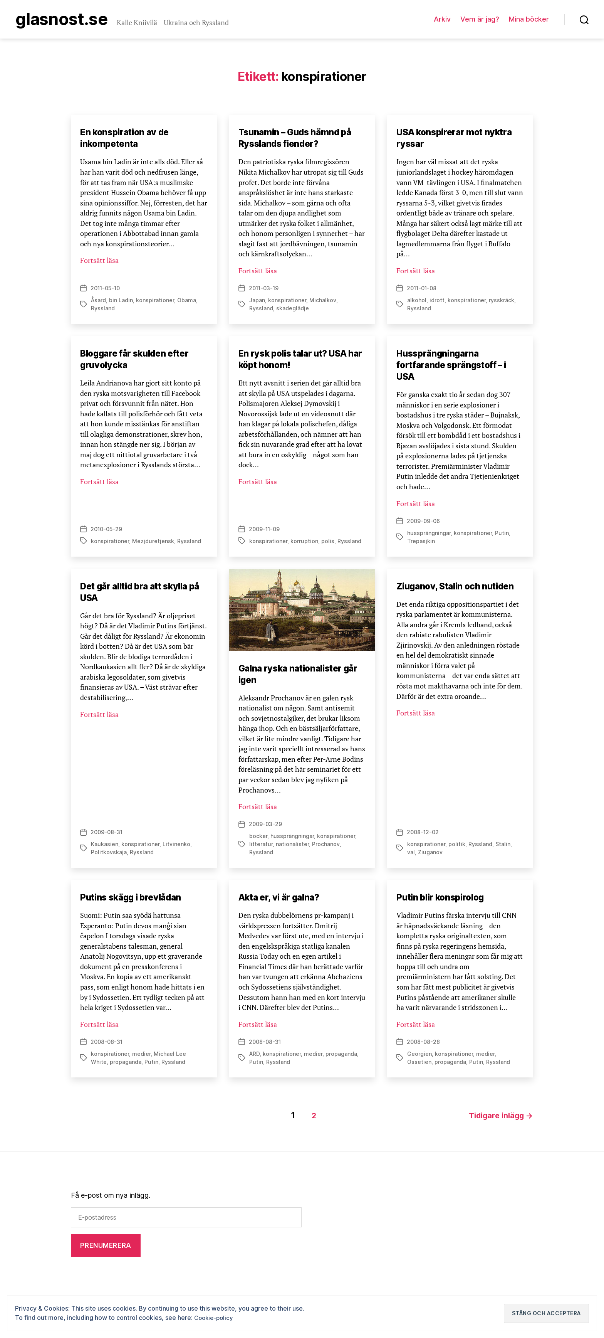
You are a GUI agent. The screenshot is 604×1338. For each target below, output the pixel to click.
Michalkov (322, 302)
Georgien (419, 1056)
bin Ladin (121, 302)
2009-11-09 (264, 531)
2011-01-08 (421, 290)
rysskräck (501, 302)
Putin (502, 535)
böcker (258, 838)
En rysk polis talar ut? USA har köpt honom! (295, 361)
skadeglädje (292, 310)
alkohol (416, 302)
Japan (257, 302)
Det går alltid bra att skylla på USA (143, 593)
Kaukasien (104, 846)
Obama (186, 302)
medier (141, 1056)
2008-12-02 (423, 834)
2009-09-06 (423, 523)
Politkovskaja (109, 854)
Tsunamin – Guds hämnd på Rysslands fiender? (298, 139)
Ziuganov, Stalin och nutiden (459, 588)
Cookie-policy (215, 1317)
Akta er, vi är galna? (281, 899)
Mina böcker (529, 20)
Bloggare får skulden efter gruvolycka (138, 361)
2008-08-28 (423, 1044)
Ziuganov (430, 854)
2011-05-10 (105, 290)
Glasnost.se (66, 20)
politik (456, 846)
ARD (254, 1056)
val (411, 854)
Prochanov (326, 846)
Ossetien (419, 1064)
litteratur (261, 846)
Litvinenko (176, 846)
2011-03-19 (264, 290)
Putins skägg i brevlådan (134, 899)
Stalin (502, 846)
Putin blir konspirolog (443, 899)
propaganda (125, 1064)
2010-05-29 (106, 531)
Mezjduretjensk (153, 543)
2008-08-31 (106, 1044)
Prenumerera (105, 1246)
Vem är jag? (479, 20)
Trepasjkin (421, 543)
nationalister (292, 846)
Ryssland (103, 310)
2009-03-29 (265, 826)
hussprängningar (429, 535)
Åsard (98, 302)
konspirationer (155, 302)
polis (327, 543)
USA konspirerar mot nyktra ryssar (457, 139)
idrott (437, 302)
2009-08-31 (106, 834)
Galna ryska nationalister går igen (302, 676)
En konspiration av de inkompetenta (127, 139)
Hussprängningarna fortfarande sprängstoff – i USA (454, 367)
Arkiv (442, 20)
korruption (304, 543)
